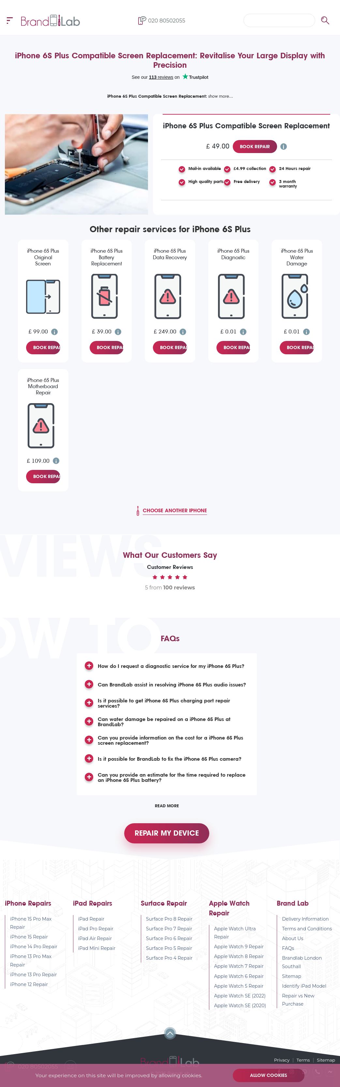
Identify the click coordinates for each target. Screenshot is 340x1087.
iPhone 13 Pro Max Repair (31, 964)
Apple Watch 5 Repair (239, 990)
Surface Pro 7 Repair (169, 932)
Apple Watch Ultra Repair (235, 936)
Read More (167, 805)
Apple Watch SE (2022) (240, 1000)
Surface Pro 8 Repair (169, 922)
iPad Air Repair (95, 942)
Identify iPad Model (304, 990)
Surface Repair (164, 907)
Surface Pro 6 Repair (169, 942)
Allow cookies (269, 1075)
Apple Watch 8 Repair (239, 960)
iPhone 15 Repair (29, 941)
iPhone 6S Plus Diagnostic (233, 254)
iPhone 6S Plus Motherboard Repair (43, 386)
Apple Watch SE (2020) (240, 1009)
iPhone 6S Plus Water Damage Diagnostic (297, 257)
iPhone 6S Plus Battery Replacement (107, 257)
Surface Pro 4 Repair (169, 962)
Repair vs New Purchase (298, 1004)
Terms (302, 1060)
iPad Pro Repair (95, 932)
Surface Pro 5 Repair (169, 952)
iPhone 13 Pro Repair (33, 978)
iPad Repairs (92, 907)
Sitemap (291, 980)
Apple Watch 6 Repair (239, 980)
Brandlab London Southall (302, 966)
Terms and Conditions (307, 932)
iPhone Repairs (28, 907)
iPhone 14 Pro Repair (33, 950)
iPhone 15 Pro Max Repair (31, 927)
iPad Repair (91, 922)
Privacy (280, 1060)
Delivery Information (305, 922)
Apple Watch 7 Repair (239, 970)
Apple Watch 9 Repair (239, 950)
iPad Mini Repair (97, 952)
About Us (292, 942)
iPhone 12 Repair (29, 988)
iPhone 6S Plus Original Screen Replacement (43, 257)
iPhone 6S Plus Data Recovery (170, 254)
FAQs (288, 952)
